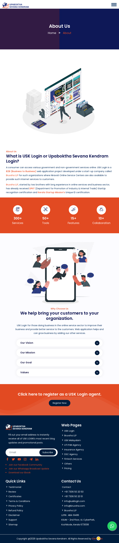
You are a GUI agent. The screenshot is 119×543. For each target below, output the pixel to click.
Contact (66, 487)
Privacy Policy (16, 505)
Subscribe (47, 452)
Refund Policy (16, 510)
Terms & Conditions (19, 501)
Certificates (15, 496)
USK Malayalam (72, 440)
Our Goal (60, 362)
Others (68, 463)
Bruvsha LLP (12, 175)
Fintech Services (73, 458)
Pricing (67, 468)
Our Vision (60, 343)
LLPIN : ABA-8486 (70, 515)
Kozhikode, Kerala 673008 (75, 524)
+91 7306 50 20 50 (74, 491)
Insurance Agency (74, 449)
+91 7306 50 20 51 (73, 496)
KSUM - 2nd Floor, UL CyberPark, (78, 519)
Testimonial (15, 487)
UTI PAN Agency (72, 445)
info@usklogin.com (74, 501)
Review (12, 491)
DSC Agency (71, 454)
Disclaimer (14, 515)
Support (13, 519)
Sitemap (13, 524)
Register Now (59, 403)
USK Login (69, 430)
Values (60, 372)
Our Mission (60, 352)
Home (52, 33)
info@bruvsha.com (74, 505)
